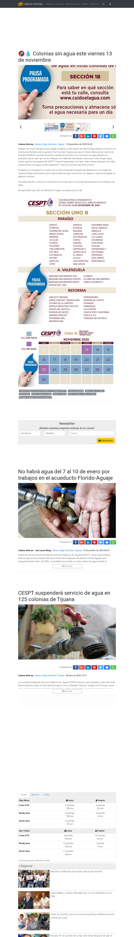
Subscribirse (106, 440)
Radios (85, 4)
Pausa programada (75, 391)
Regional (49, 4)
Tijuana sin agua (59, 394)
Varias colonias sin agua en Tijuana (82, 394)
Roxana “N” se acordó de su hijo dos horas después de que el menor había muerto (81, 814)
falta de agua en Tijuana (95, 391)
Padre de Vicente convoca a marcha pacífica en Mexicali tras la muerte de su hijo (82, 793)
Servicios (95, 4)
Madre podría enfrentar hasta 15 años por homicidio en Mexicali (82, 834)
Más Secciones (73, 4)
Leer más (67, 566)
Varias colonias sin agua (41, 394)
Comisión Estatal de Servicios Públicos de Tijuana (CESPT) (42, 391)
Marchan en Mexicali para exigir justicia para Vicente (76, 748)
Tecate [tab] (46, 672)
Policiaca (60, 4)
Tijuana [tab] (23, 672)
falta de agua (24, 394)
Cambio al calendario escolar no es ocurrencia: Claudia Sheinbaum (77, 924)
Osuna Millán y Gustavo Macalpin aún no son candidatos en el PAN (80, 772)
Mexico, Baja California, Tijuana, (50, 144)
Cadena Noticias (30, 4)
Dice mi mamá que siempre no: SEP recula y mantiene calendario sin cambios (82, 903)
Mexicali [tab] (35, 672)
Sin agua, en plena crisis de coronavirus (35, 397)
